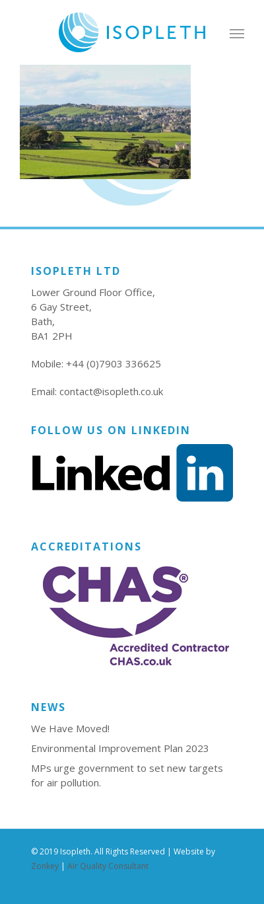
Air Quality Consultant (107, 866)
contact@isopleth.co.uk (111, 391)
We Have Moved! (70, 728)
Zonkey (45, 866)
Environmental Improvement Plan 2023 (120, 748)
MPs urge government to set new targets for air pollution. (127, 775)
